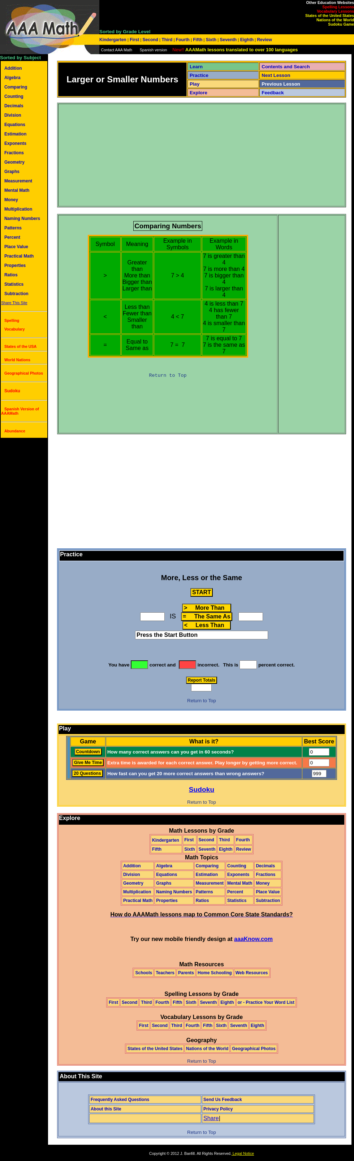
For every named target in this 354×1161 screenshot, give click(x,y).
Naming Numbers (22, 218)
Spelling (11, 320)
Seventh (228, 39)
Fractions (14, 152)
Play (194, 84)
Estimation (15, 134)
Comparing (15, 87)
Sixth (210, 39)
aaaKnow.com (253, 939)
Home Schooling (215, 972)
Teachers (165, 972)
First (135, 39)
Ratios (11, 274)
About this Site (106, 1109)
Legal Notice (243, 1153)
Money (11, 199)
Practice (199, 75)
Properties (15, 265)
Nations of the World (335, 20)
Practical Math (19, 256)
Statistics (13, 284)
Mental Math (16, 190)
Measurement (18, 181)
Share (211, 1118)
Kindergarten (113, 39)
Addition (13, 68)
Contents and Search (286, 66)
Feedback (273, 92)
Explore (198, 92)
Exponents (15, 143)
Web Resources (252, 972)
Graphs (12, 171)
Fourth (183, 39)
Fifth (198, 39)
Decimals (13, 105)
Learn (196, 66)
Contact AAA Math (116, 50)
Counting (13, 96)
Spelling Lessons (338, 7)
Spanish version (153, 50)
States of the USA (20, 346)
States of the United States (329, 15)
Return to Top (168, 375)
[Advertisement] (168, 155)
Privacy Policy (218, 1109)
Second (150, 39)
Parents (186, 972)
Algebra (12, 77)
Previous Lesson (281, 84)
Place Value (16, 246)
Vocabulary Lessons (335, 11)
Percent (12, 237)
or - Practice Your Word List (266, 1002)
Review (264, 39)
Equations (14, 124)
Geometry (14, 162)
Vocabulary (14, 329)
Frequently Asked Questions (120, 1099)
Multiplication (18, 209)
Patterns (13, 227)
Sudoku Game (341, 24)
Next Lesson (276, 75)
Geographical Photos (23, 373)
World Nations (17, 360)
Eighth (247, 39)
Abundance (14, 431)
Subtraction (16, 293)
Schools (143, 972)
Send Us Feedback (222, 1099)
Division (12, 115)
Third (167, 39)
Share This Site (14, 303)
